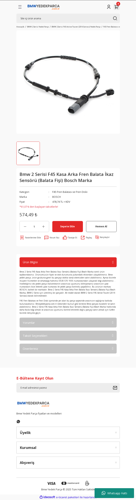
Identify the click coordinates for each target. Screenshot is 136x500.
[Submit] (116, 388)
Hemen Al (101, 226)
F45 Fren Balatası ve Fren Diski (69, 192)
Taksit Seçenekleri (35, 336)
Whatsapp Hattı (114, 493)
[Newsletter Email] (68, 388)
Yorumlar (29, 323)
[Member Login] (109, 7)
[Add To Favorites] (30, 237)
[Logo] (44, 6)
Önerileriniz (30, 349)
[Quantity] (34, 226)
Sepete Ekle (67, 226)
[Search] (68, 18)
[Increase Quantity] (43, 226)
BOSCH (56, 197)
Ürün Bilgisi (30, 262)
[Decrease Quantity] (25, 226)
